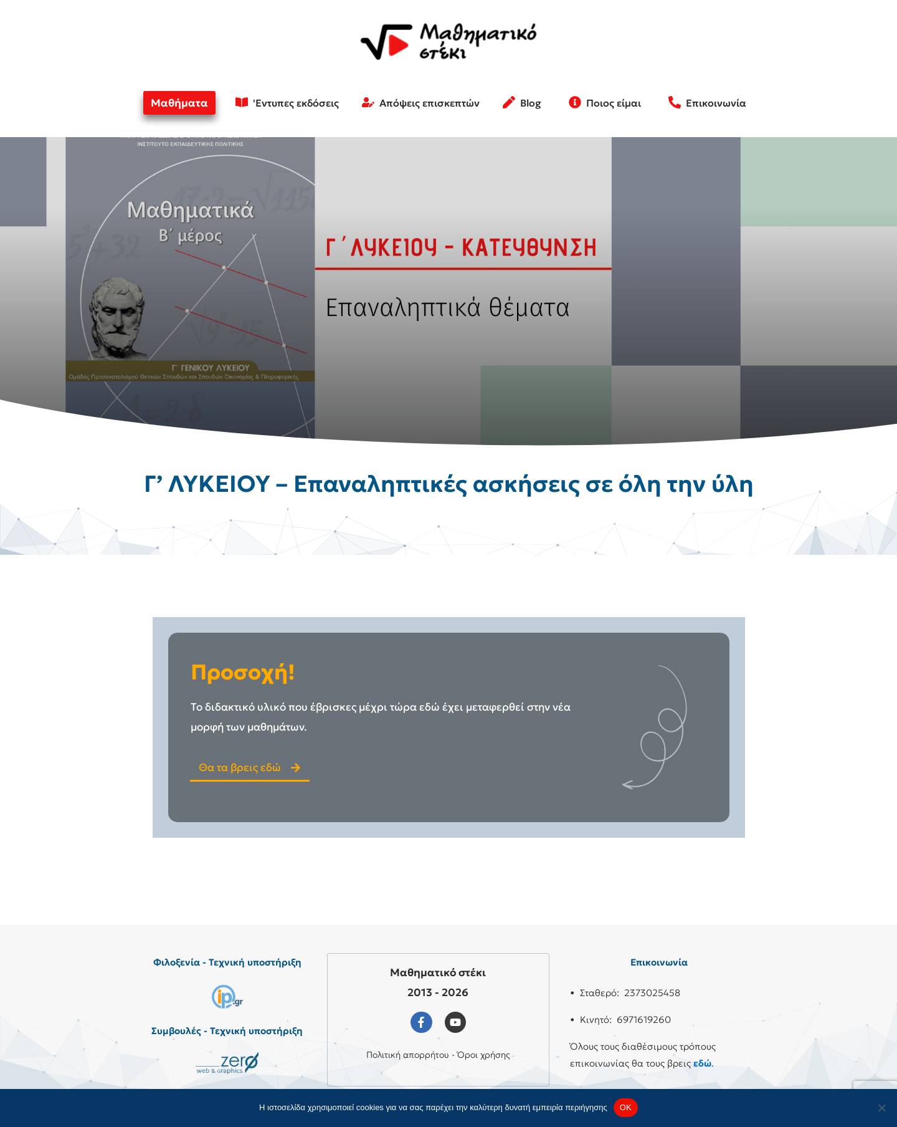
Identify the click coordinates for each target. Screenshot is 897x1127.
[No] (881, 1107)
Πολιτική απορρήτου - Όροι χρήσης (438, 1054)
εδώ (702, 1063)
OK (626, 1107)
